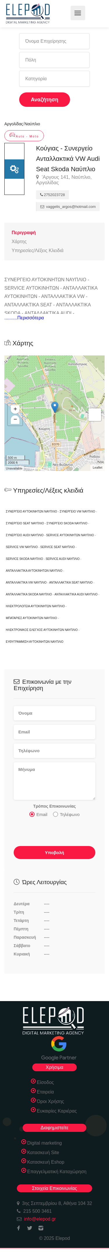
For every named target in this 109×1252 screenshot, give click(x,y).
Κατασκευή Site (43, 1152)
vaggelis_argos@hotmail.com (68, 206)
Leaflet (97, 467)
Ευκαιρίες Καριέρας (57, 1110)
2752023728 (52, 195)
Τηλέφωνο (66, 814)
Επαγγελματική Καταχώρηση (57, 1171)
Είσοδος (45, 1082)
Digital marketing (44, 1143)
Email (38, 814)
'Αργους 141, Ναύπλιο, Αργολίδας (64, 180)
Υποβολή (54, 852)
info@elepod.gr (40, 1218)
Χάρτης (19, 241)
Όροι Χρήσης (50, 1101)
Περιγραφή (24, 232)
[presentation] (58, 833)
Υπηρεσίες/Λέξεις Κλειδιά (37, 250)
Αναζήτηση (44, 100)
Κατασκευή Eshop (46, 1162)
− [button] (15, 419)
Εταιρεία (45, 1091)
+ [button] (15, 409)
